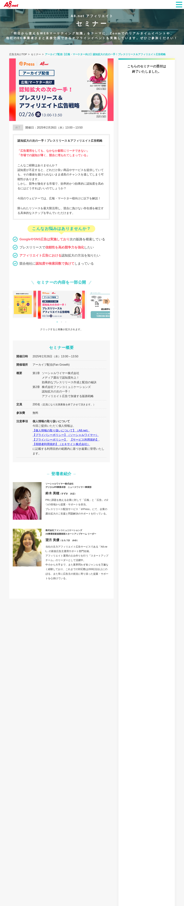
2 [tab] (61, 322)
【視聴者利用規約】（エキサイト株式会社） (61, 444)
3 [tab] (66, 322)
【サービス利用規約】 (84, 439)
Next (112, 307)
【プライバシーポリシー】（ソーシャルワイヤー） (66, 434)
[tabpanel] (61, 305)
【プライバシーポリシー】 (50, 439)
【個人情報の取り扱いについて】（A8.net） (61, 430)
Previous (10, 307)
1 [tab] (57, 322)
